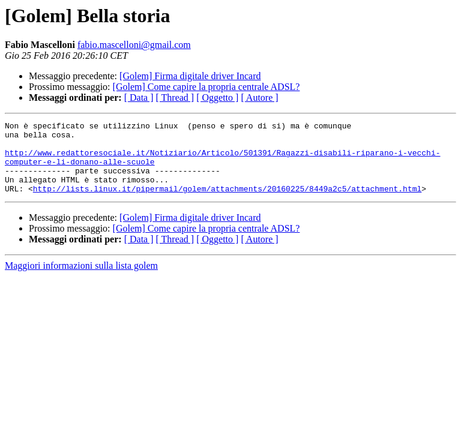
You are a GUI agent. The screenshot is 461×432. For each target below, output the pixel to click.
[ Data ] (139, 97)
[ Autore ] (259, 97)
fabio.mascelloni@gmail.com (134, 45)
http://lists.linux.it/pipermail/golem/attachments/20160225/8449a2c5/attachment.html (227, 202)
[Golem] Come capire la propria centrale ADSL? (206, 87)
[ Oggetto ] (217, 97)
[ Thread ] (175, 97)
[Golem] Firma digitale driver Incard (190, 76)
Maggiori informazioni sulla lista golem (81, 280)
